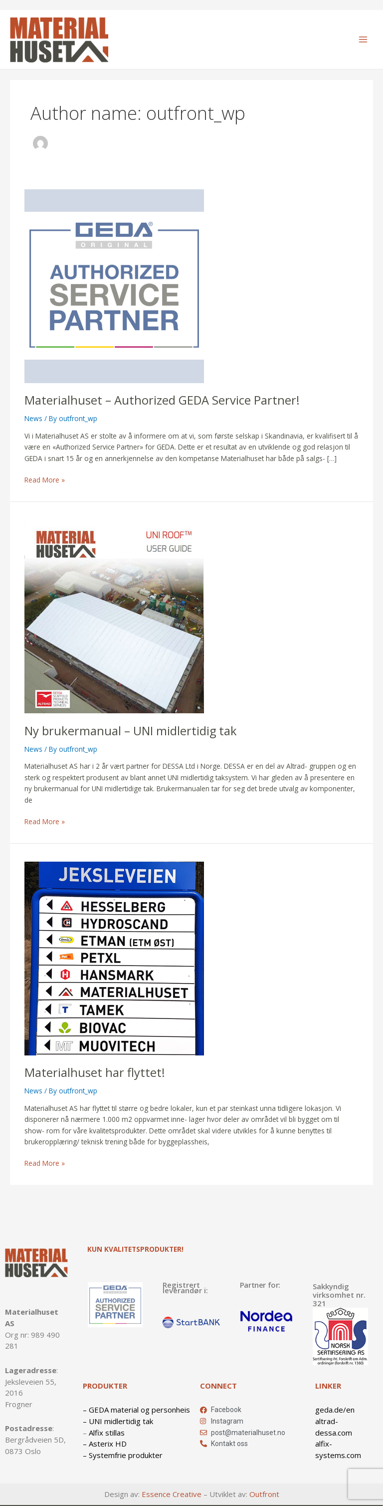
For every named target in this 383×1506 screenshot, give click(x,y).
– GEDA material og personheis (136, 1410)
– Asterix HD (105, 1444)
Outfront (264, 1494)
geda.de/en (335, 1410)
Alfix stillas (107, 1433)
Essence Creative (171, 1494)
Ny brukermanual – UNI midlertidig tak (130, 731)
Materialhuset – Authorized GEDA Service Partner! (162, 400)
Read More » (44, 480)
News (33, 418)
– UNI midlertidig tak (118, 1421)
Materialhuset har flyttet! (94, 1072)
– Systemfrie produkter (123, 1455)
